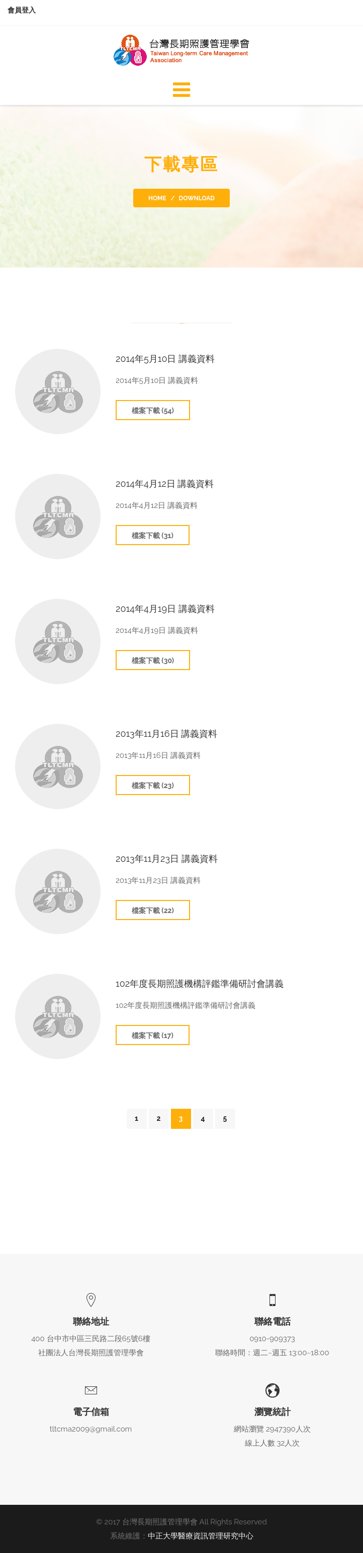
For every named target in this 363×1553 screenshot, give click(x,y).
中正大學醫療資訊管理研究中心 (200, 1535)
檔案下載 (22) (153, 911)
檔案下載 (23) (153, 786)
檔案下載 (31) (152, 536)
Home (157, 198)
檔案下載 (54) (153, 411)
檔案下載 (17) (152, 1035)
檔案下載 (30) (153, 661)
